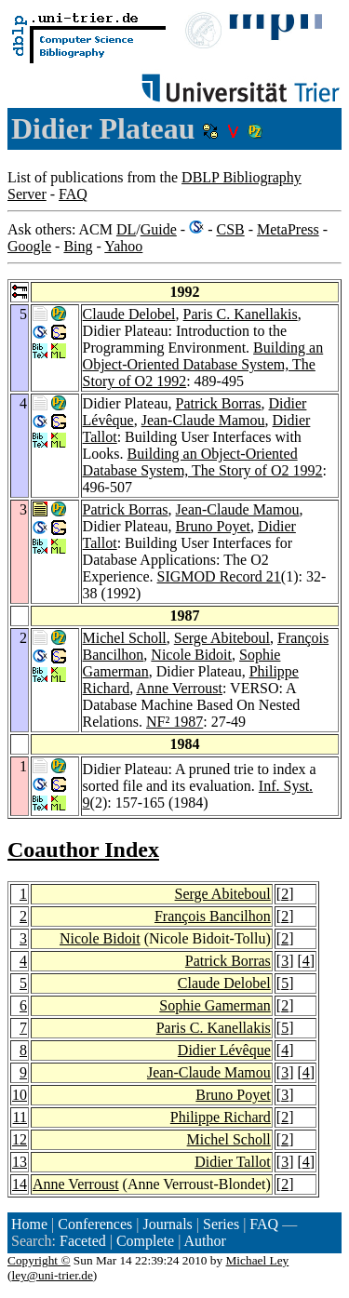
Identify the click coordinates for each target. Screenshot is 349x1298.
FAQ (73, 194)
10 (19, 1095)
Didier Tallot (233, 1162)
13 (19, 1162)
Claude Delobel (129, 314)
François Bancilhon (212, 916)
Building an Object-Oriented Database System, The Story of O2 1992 (203, 364)
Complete (145, 1241)
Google (29, 246)
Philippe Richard (220, 1117)
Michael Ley (257, 1260)
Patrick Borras (219, 403)
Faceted (83, 1241)
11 (20, 1117)
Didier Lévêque (224, 1050)
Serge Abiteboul (222, 638)
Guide (159, 229)
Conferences (95, 1224)
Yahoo (123, 246)
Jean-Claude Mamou (203, 420)
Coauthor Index (83, 849)
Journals (167, 1224)
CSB (230, 229)
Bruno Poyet (213, 526)
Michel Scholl (125, 638)
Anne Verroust (179, 688)
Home (29, 1224)
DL (126, 229)
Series (221, 1224)
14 (19, 1184)
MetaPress (288, 229)
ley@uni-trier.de (51, 1275)
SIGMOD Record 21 (219, 576)
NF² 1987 (174, 721)
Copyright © (39, 1260)
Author (204, 1241)
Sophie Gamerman (215, 1005)
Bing (77, 246)
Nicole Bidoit (191, 654)
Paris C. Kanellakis (240, 314)
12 (19, 1139)
